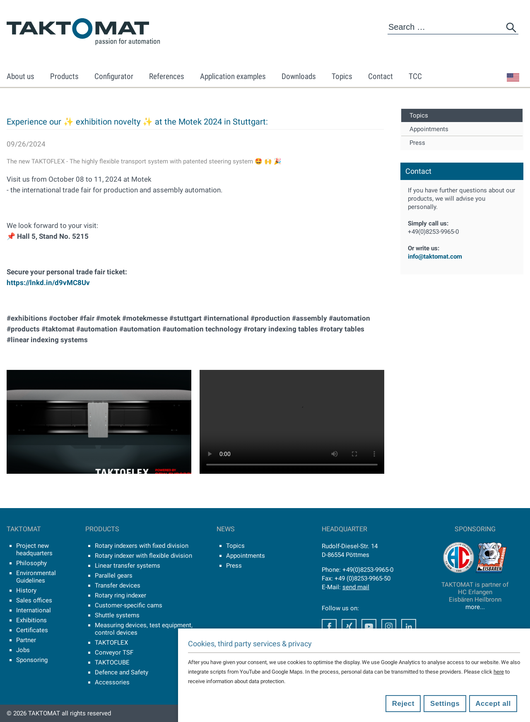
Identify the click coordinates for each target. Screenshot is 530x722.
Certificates (32, 630)
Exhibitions (31, 620)
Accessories (112, 682)
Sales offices (34, 600)
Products (64, 76)
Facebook (329, 626)
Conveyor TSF (114, 652)
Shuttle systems (117, 615)
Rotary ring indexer (120, 595)
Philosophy (31, 563)
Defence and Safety (121, 672)
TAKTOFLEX (111, 642)
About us (20, 76)
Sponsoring (32, 660)
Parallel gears (113, 575)
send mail (355, 587)
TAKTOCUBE (112, 662)
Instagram (388, 626)
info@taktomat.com (435, 256)
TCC (415, 76)
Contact (380, 76)
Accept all (493, 704)
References (166, 76)
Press (417, 142)
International (33, 610)
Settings (445, 704)
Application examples (233, 76)
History (26, 590)
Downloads (299, 76)
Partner (26, 640)
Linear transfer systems (127, 565)
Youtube (368, 626)
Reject (403, 704)
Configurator (113, 76)
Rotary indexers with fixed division (141, 545)
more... (475, 607)
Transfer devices (117, 585)
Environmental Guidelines (36, 576)
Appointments (429, 129)
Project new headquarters (34, 549)
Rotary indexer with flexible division (143, 555)
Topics (342, 76)
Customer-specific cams (128, 605)
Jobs (23, 650)
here (499, 672)
